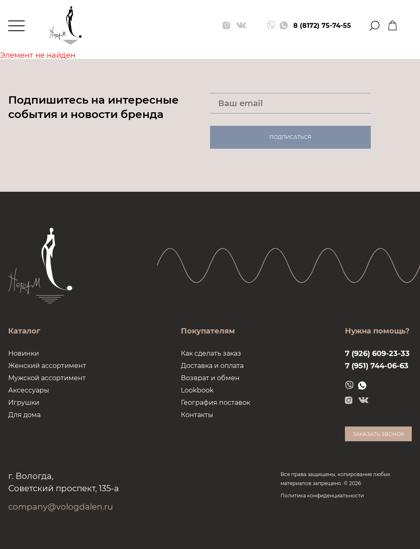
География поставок (215, 402)
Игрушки (23, 402)
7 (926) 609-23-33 (377, 353)
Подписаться (290, 137)
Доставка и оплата (212, 366)
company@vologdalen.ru (60, 507)
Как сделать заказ (211, 353)
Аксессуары (28, 390)
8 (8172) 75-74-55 (322, 25)
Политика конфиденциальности (322, 495)
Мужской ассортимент (47, 378)
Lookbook (197, 390)
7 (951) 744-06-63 (377, 365)
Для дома (24, 415)
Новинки (23, 353)
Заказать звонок (378, 434)
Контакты (197, 415)
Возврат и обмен (210, 378)
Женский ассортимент (47, 366)
